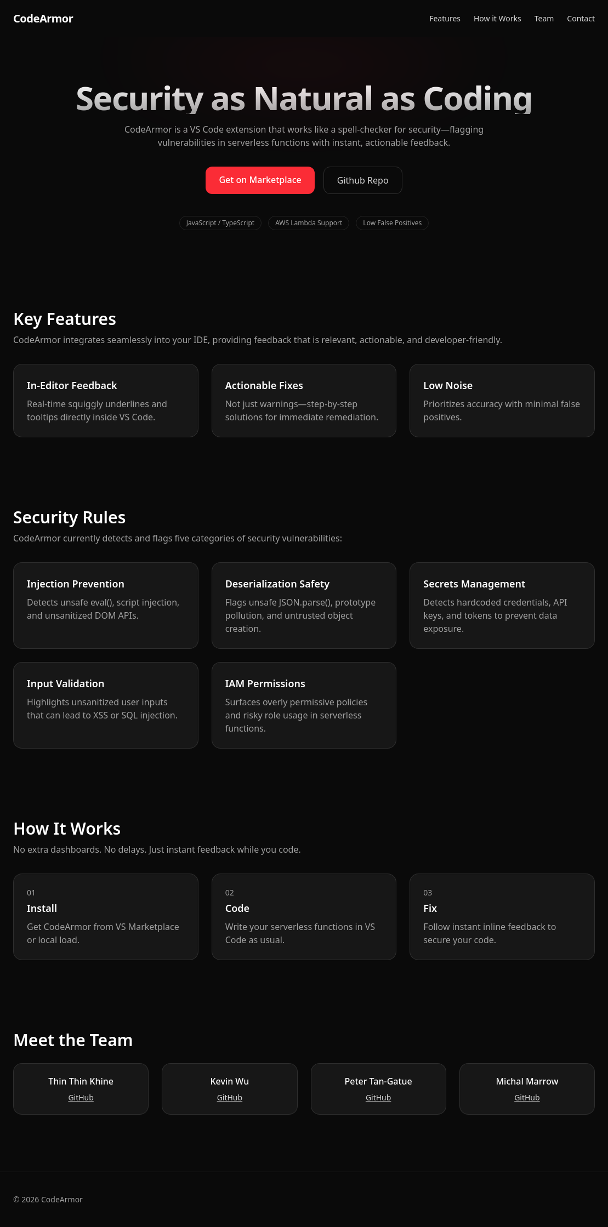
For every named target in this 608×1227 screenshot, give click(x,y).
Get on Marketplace (260, 180)
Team (544, 18)
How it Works (497, 18)
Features (445, 18)
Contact (581, 18)
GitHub (81, 1097)
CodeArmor (43, 18)
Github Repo (363, 180)
